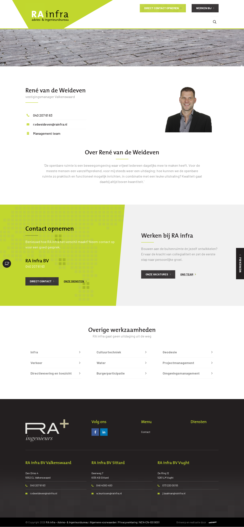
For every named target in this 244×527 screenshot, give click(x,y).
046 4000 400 (102, 485)
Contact (145, 431)
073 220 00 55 (168, 485)
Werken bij (203, 8)
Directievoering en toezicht (51, 373)
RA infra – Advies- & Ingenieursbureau (67, 522)
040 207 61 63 (43, 115)
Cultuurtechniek (109, 352)
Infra (34, 352)
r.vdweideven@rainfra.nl (50, 124)
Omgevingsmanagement (181, 373)
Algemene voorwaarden (103, 522)
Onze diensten (74, 281)
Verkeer (36, 363)
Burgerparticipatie (111, 373)
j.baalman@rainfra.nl (171, 493)
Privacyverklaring (127, 522)
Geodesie (170, 352)
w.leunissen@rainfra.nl (107, 493)
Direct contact (41, 281)
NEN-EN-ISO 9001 (149, 522)
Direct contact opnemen (161, 8)
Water (101, 363)
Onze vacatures (157, 274)
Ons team (186, 274)
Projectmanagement (178, 363)
